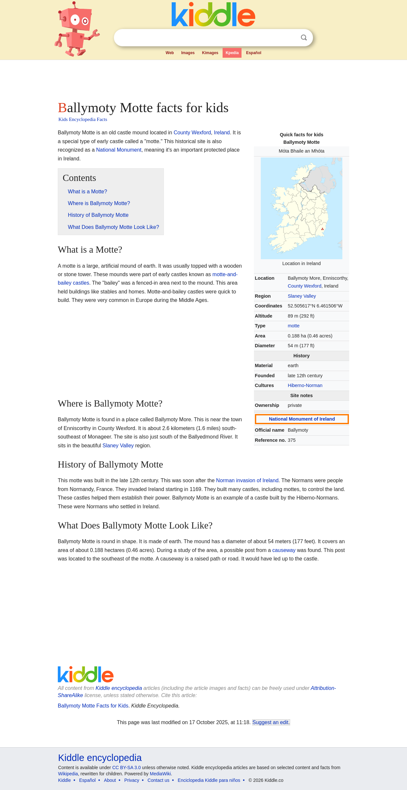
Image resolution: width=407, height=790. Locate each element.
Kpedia (232, 53)
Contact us (158, 780)
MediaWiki (160, 773)
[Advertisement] (203, 78)
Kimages (210, 53)
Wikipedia (68, 773)
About (110, 780)
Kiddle (64, 780)
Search (304, 37)
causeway (283, 550)
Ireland (222, 132)
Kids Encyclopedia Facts (82, 119)
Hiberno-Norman (305, 385)
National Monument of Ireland (302, 419)
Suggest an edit (271, 722)
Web (170, 53)
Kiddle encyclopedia (119, 688)
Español (253, 53)
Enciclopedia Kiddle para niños (209, 780)
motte (294, 325)
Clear (290, 37)
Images (188, 53)
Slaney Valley (302, 296)
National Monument (119, 150)
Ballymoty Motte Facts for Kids (93, 705)
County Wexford (304, 286)
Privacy (131, 780)
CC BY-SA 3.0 (126, 767)
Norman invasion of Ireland (247, 480)
